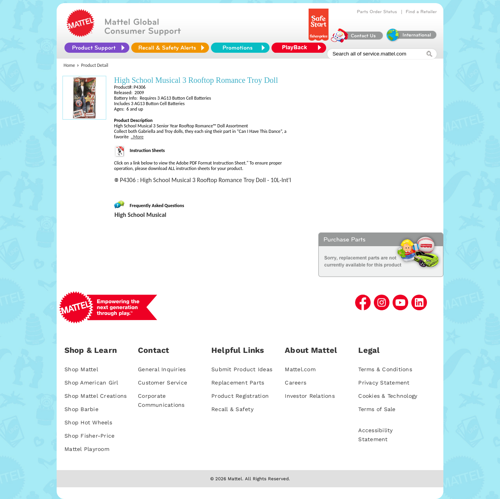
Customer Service (162, 382)
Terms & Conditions (385, 369)
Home (69, 65)
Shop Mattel (81, 369)
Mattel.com (300, 369)
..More (137, 137)
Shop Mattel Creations (95, 396)
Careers (295, 382)
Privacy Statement (383, 382)
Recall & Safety (232, 409)
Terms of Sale (376, 409)
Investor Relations (310, 396)
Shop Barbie (81, 409)
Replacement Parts (237, 382)
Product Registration (240, 396)
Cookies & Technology (387, 396)
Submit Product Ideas (241, 369)
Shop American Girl (91, 382)
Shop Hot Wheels (88, 422)
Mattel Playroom (86, 449)
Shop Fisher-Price (89, 436)
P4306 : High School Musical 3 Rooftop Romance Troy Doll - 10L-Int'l (205, 180)
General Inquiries (162, 369)
